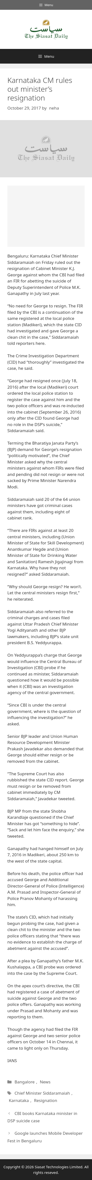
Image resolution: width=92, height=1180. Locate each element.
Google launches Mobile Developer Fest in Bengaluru (45, 1137)
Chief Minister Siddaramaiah (42, 1093)
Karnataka (19, 1100)
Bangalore (24, 1082)
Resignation (45, 1100)
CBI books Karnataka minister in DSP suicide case (42, 1117)
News (45, 1082)
